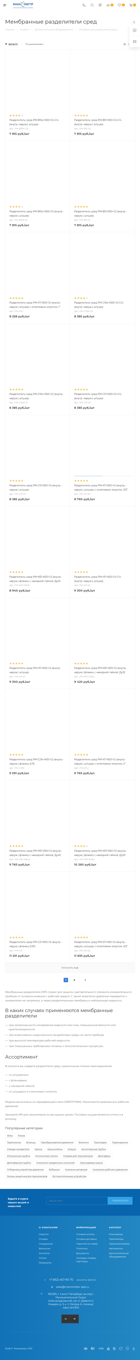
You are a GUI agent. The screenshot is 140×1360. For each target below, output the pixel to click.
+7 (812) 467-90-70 (61, 1279)
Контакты (44, 1253)
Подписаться (120, 1200)
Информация (86, 1227)
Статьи (42, 1258)
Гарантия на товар (87, 1243)
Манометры (116, 1234)
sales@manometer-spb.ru (72, 1286)
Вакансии (44, 1248)
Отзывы (43, 1239)
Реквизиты (45, 1262)
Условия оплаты (85, 1234)
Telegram (74, 1319)
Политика (82, 1248)
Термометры (116, 1239)
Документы (82, 1253)
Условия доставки (86, 1239)
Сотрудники (46, 1243)
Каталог (115, 1227)
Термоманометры (119, 1243)
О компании (48, 1227)
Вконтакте (65, 1319)
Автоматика (116, 1248)
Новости (44, 1234)
